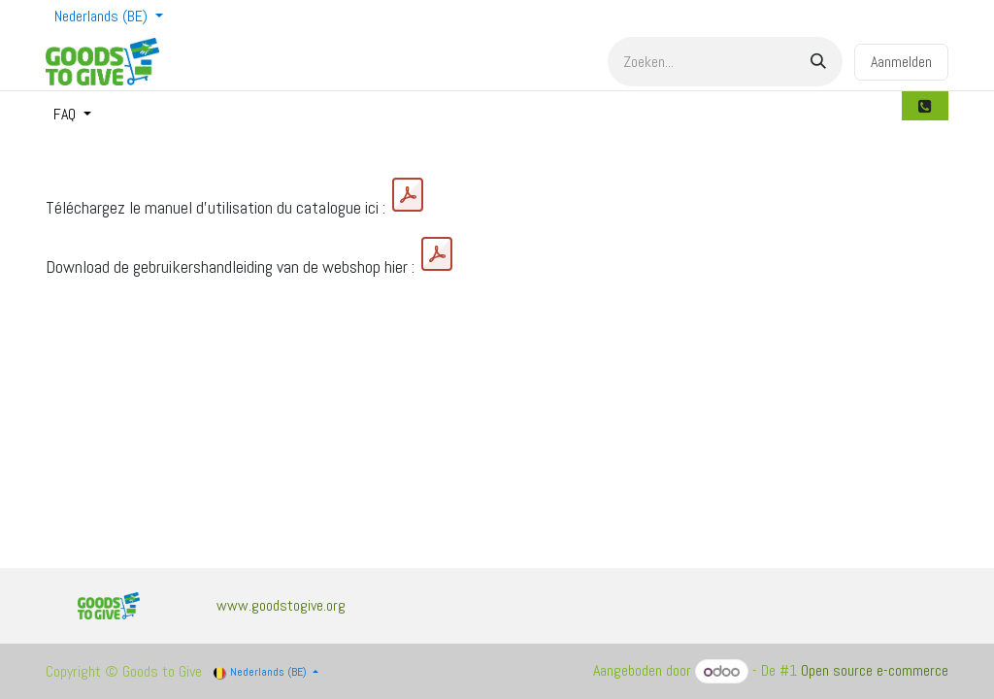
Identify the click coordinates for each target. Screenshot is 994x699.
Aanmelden (901, 61)
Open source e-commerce (874, 671)
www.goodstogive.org (281, 605)
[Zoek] (818, 61)
